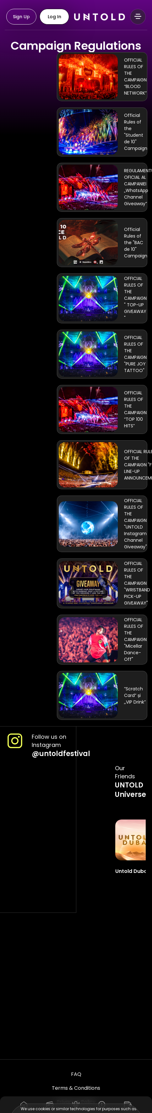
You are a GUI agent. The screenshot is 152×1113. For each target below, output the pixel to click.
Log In (54, 17)
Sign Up (21, 17)
